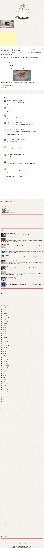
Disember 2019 (4, 459)
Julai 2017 (3, 518)
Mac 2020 (3, 454)
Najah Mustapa (10, 169)
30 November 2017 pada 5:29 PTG (18, 139)
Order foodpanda (9, 266)
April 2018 (3, 500)
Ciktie (8, 161)
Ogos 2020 (3, 443)
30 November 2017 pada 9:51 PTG (19, 154)
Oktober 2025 (3, 319)
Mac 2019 (3, 478)
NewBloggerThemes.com (29, 547)
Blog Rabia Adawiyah (21, 546)
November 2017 (4, 510)
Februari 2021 (3, 431)
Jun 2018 (2, 496)
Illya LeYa (9, 122)
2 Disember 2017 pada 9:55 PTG (20, 169)
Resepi (2, 297)
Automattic (16, 547)
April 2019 (3, 476)
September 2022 (4, 393)
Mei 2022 (3, 401)
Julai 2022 (3, 397)
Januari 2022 (3, 409)
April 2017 (3, 524)
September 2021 (4, 417)
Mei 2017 (3, 522)
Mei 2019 (3, 474)
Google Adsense (4, 295)
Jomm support (8, 255)
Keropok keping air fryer (10, 233)
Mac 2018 (3, 502)
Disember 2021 (4, 411)
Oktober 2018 (3, 488)
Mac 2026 (3, 309)
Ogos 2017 (3, 516)
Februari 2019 (3, 480)
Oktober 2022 (3, 391)
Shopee (2, 298)
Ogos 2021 (3, 419)
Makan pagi (8, 249)
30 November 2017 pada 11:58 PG (18, 100)
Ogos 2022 (3, 395)
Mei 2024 (3, 353)
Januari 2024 (3, 361)
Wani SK (9, 107)
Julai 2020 (3, 445)
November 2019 (4, 462)
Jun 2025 (2, 327)
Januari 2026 (3, 313)
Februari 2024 (3, 359)
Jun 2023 (2, 375)
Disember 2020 (4, 435)
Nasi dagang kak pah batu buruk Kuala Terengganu (15, 238)
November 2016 (4, 534)
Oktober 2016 (3, 536)
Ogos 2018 (3, 492)
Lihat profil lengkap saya (9, 212)
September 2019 (4, 466)
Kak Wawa (9, 100)
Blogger (31, 546)
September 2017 (4, 514)
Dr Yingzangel (10, 147)
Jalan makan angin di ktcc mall (11, 260)
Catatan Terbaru (3, 92)
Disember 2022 (4, 387)
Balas (8, 104)
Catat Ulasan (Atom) (8, 201)
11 (41, 48)
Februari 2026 (3, 311)
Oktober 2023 (3, 367)
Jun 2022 (2, 399)
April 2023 (3, 379)
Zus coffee (8, 244)
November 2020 (4, 437)
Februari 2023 (3, 383)
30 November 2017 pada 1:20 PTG (18, 122)
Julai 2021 (3, 421)
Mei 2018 (3, 498)
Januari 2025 (3, 337)
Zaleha (8, 129)
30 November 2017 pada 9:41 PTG (20, 147)
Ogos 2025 (3, 323)
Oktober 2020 (3, 439)
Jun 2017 (2, 520)
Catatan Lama (41, 92)
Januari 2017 (3, 530)
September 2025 (4, 321)
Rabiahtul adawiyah (10, 208)
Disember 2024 (4, 339)
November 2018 (4, 486)
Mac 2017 (3, 526)
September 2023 (4, 369)
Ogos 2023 (3, 371)
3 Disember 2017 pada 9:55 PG (17, 176)
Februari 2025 (3, 335)
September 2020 (4, 441)
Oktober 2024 (3, 343)
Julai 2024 (3, 349)
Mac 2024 (3, 357)
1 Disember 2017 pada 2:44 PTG (16, 161)
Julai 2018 (3, 494)
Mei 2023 (3, 377)
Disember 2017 (4, 508)
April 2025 (3, 331)
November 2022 (4, 389)
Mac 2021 (3, 429)
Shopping (3, 301)
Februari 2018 (3, 504)
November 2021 (4, 413)
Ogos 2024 (3, 347)
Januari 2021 (3, 433)
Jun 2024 (3, 351)
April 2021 (3, 427)
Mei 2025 (3, 329)
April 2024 (3, 355)
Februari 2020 (3, 455)
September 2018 (4, 490)
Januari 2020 (3, 457)
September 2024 (4, 345)
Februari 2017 (3, 528)
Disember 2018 (4, 484)
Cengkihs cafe (8, 271)
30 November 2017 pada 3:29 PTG (17, 129)
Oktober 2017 (3, 512)
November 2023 (4, 365)
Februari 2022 (3, 407)
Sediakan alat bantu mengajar (11, 277)
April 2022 (3, 403)
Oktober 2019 (3, 464)
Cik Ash (9, 176)
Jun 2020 (3, 447)
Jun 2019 (2, 472)
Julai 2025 (3, 325)
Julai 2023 (3, 373)
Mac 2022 (3, 405)
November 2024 (4, 341)
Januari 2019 (3, 482)
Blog (2, 293)
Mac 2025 (3, 333)
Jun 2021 (2, 423)
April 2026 (3, 307)
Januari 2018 (3, 506)
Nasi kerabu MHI (9, 283)
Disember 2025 (4, 315)
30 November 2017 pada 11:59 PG (18, 115)
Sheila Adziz (9, 154)
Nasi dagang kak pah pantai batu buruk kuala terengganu (19, 49)
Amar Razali (9, 115)
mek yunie (9, 139)
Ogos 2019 (3, 468)
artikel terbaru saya (19, 134)
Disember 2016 (4, 532)
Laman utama (22, 92)
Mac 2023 (3, 381)
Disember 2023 (4, 363)
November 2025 (4, 317)
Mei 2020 (3, 449)
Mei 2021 (3, 425)
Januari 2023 (3, 385)
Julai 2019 (3, 470)
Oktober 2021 (3, 415)
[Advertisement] (8, 39)
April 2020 (3, 452)
